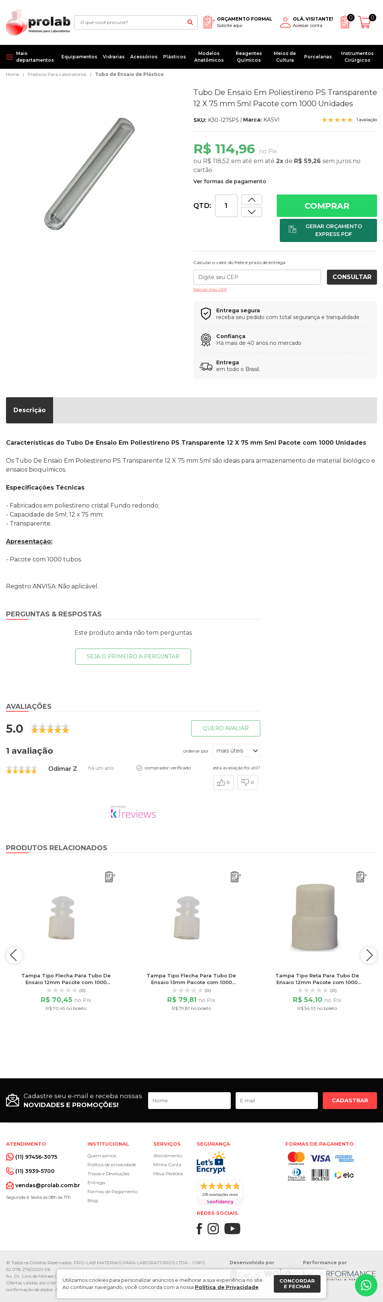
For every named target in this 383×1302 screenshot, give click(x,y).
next (367, 955)
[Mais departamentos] (31, 57)
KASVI (271, 119)
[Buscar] (190, 22)
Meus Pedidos (168, 1173)
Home (12, 74)
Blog (93, 1200)
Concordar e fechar (297, 1284)
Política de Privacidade (226, 1287)
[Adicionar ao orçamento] (328, 230)
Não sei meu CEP (210, 289)
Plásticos (174, 56)
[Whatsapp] (366, 1285)
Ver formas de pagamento (229, 181)
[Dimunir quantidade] (251, 199)
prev (15, 955)
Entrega (96, 1182)
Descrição (29, 410)
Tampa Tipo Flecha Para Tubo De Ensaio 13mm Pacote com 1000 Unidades (191, 982)
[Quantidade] (226, 205)
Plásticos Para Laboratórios (57, 74)
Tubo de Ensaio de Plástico (129, 74)
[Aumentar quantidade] (251, 212)
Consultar (352, 277)
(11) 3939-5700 (35, 1171)
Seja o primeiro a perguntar (133, 656)
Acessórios (143, 56)
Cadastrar (350, 1100)
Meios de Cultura (285, 56)
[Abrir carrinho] (367, 22)
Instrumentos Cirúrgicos (357, 56)
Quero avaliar (226, 728)
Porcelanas (318, 56)
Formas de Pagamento (113, 1191)
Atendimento (167, 1155)
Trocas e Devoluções (108, 1173)
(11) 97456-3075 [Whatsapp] (36, 1157)
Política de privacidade (112, 1164)
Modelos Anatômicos (209, 56)
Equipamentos (79, 56)
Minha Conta (167, 1164)
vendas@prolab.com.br (47, 1185)
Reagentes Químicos (249, 56)
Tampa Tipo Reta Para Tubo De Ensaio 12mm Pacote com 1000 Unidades (317, 982)
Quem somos (102, 1155)
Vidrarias (114, 56)
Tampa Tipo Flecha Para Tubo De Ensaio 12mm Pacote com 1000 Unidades (66, 982)
